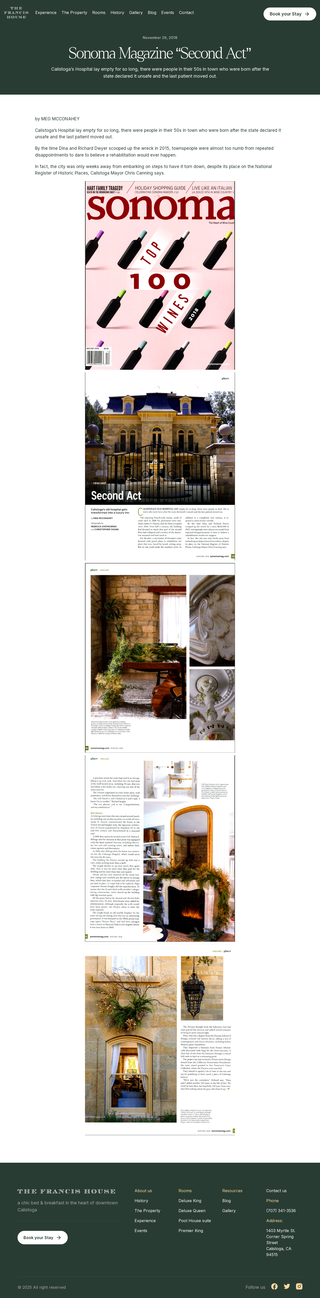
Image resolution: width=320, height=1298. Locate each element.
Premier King (190, 1230)
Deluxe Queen (192, 1210)
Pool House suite (194, 1220)
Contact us (276, 1190)
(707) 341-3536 (281, 1210)
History (118, 12)
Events (168, 12)
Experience (47, 12)
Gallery (137, 12)
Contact (187, 12)
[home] (16, 12)
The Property (75, 12)
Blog (153, 12)
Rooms (99, 12)
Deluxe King (189, 1200)
